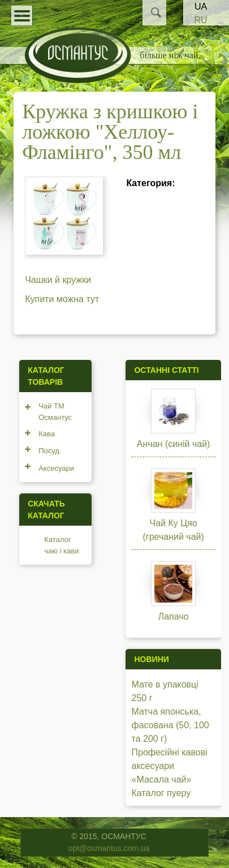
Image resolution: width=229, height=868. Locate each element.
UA (201, 6)
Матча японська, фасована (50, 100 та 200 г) (170, 725)
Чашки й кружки (58, 280)
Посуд (48, 450)
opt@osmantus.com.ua (108, 848)
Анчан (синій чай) (173, 444)
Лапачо (173, 616)
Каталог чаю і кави (61, 545)
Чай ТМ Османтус (55, 412)
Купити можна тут (62, 299)
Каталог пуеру (161, 793)
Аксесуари (56, 468)
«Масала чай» (161, 779)
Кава (46, 433)
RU (200, 20)
